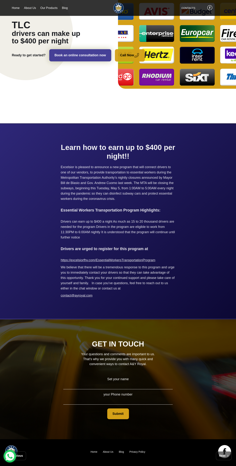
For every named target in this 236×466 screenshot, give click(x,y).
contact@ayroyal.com (76, 295)
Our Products (48, 7)
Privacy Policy (137, 451)
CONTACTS (188, 8)
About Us (30, 7)
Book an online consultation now (80, 55)
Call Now (131, 55)
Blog (65, 7)
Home (16, 7)
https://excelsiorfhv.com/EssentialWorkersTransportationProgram (108, 260)
